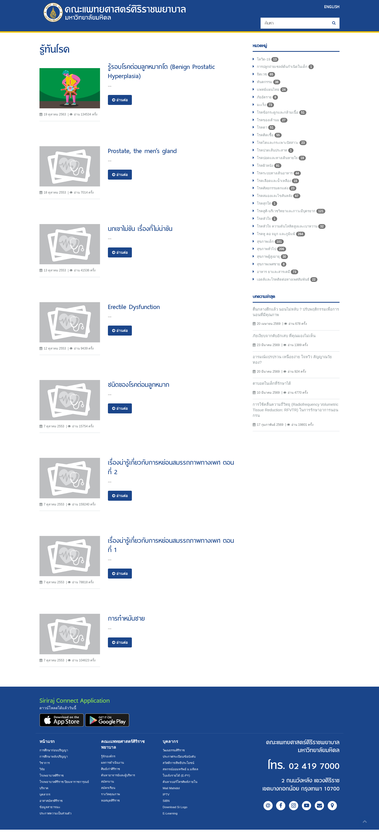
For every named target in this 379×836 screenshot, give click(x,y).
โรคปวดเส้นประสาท (277, 154)
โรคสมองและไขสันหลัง (280, 202)
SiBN (166, 801)
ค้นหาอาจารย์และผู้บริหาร (119, 775)
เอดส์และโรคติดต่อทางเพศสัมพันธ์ (288, 288)
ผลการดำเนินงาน (113, 762)
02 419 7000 (307, 766)
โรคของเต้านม (273, 123)
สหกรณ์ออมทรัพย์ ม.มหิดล (181, 769)
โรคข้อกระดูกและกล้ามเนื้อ (283, 115)
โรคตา (266, 131)
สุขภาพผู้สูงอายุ (273, 265)
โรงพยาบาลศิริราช (52, 775)
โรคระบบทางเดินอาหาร (280, 178)
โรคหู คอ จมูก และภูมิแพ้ (281, 241)
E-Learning (170, 813)
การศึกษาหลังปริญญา (54, 756)
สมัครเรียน (108, 788)
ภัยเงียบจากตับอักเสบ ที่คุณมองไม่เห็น (285, 345)
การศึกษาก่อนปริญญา (54, 750)
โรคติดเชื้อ (269, 138)
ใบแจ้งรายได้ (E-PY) (177, 775)
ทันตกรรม (269, 83)
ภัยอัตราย (268, 99)
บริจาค (44, 794)
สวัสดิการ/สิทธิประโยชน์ (179, 763)
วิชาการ (45, 763)
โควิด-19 (268, 60)
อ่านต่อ (120, 100)
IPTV (166, 794)
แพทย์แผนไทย (272, 91)
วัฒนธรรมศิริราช (175, 750)
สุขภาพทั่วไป (272, 257)
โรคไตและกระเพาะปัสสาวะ (283, 146)
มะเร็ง (266, 107)
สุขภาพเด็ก (271, 249)
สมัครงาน (107, 781)
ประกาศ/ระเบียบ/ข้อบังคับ (181, 756)
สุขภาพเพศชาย (272, 273)
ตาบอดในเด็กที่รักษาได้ (273, 394)
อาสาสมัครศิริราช (51, 807)
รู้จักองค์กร (108, 756)
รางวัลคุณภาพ (111, 794)
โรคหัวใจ (267, 225)
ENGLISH (331, 6)
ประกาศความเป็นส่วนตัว (56, 820)
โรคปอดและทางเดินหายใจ (282, 162)
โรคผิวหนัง (270, 170)
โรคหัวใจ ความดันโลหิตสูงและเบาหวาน (293, 233)
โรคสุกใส (268, 209)
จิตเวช (266, 75)
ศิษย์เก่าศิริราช (111, 769)
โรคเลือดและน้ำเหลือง (279, 186)
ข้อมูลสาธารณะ (50, 813)
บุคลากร (45, 801)
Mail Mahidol (172, 788)
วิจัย (42, 769)
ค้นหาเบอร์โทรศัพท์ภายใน (181, 782)
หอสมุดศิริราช (111, 800)
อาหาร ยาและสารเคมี (279, 280)
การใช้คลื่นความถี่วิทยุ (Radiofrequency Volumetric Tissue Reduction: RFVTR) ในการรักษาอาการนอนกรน (293, 421)
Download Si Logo (176, 807)
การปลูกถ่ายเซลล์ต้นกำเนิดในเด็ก (287, 67)
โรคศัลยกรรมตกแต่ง (277, 194)
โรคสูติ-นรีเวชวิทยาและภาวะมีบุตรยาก (293, 217)
